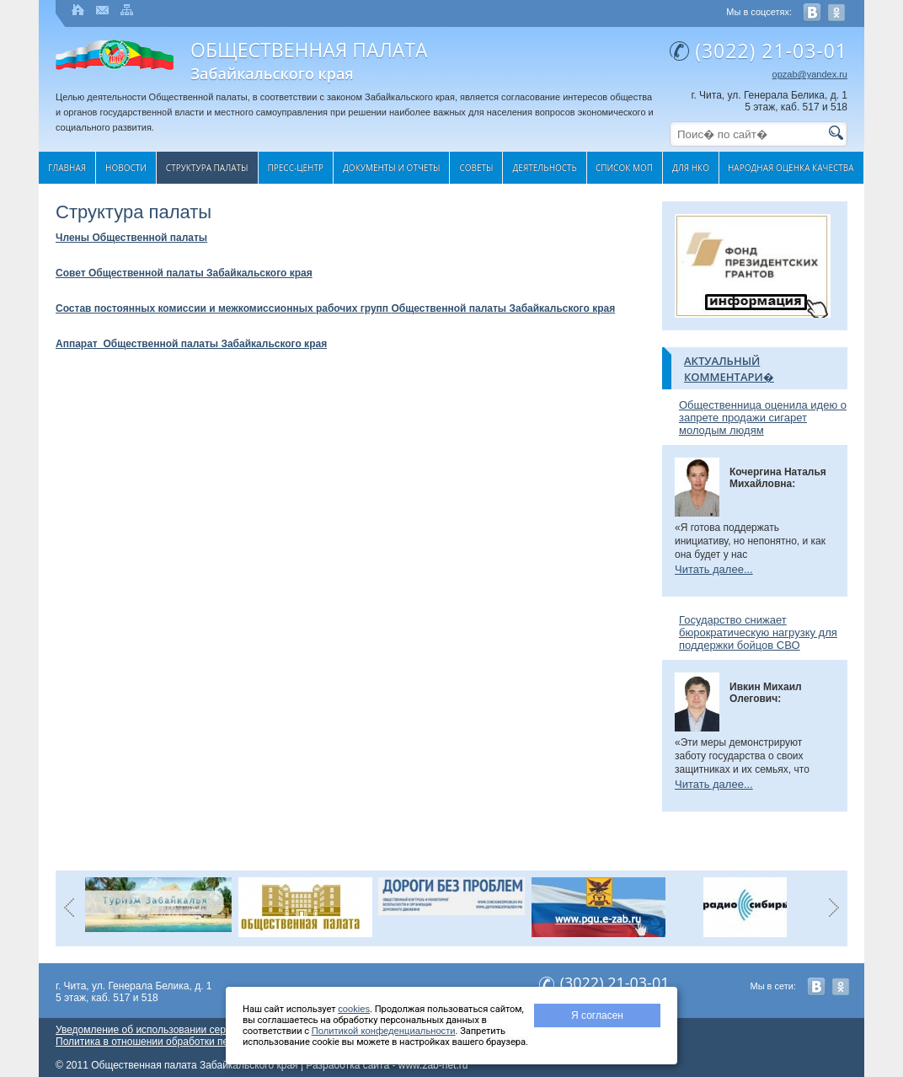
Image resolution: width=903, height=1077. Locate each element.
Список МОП (624, 168)
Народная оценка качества (791, 168)
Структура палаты (207, 168)
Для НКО (690, 168)
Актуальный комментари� (729, 368)
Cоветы (476, 168)
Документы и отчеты (391, 168)
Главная (67, 168)
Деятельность (544, 168)
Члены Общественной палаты (131, 238)
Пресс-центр (296, 168)
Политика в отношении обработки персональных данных (189, 1042)
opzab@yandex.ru (809, 74)
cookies (354, 1009)
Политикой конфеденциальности (384, 1031)
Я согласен (597, 1015)
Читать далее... (714, 569)
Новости (126, 168)
